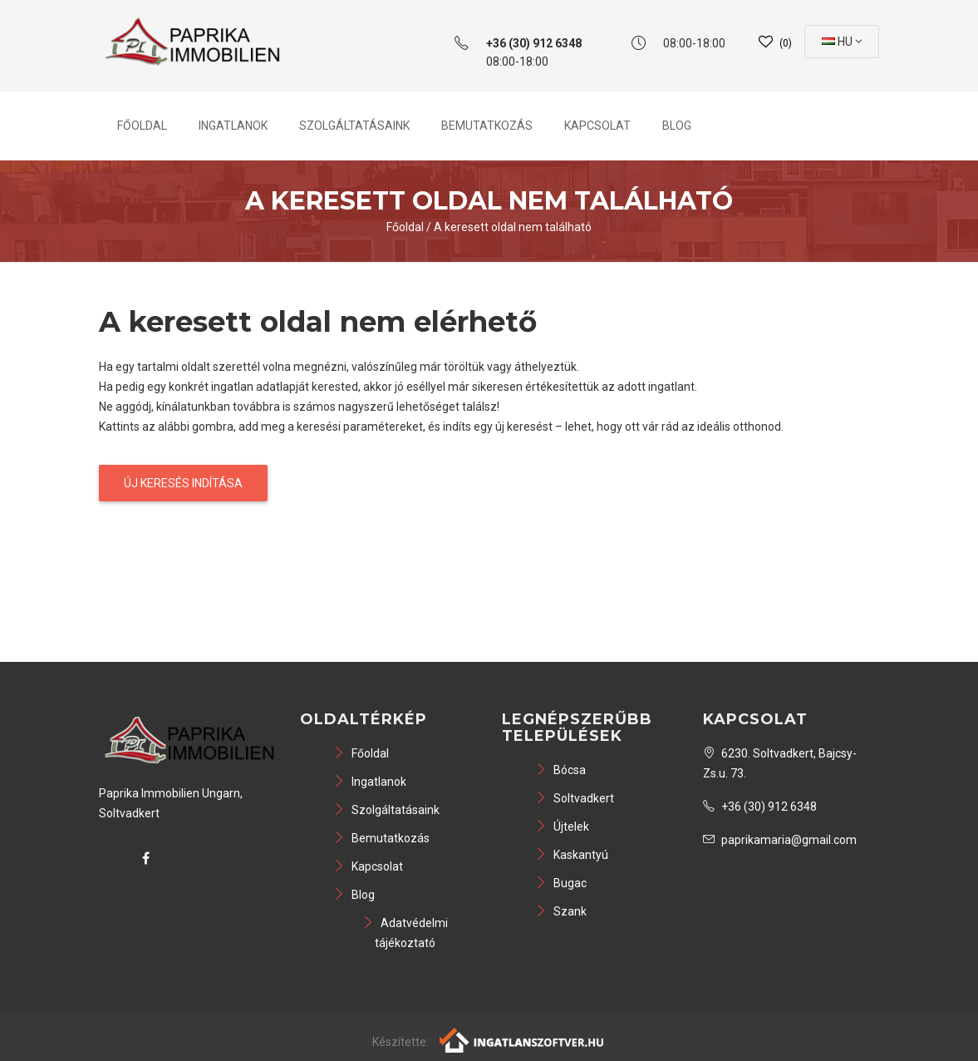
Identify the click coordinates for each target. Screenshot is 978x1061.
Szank (561, 911)
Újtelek (562, 826)
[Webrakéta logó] (522, 1039)
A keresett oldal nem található (513, 227)
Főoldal (142, 125)
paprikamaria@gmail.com (780, 839)
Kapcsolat (597, 125)
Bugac (561, 883)
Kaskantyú (571, 854)
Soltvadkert (574, 798)
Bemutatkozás (487, 125)
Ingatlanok (233, 125)
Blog (676, 125)
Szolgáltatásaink (354, 125)
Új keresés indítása (183, 483)
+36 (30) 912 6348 (760, 806)
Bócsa (560, 770)
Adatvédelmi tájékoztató (405, 933)
